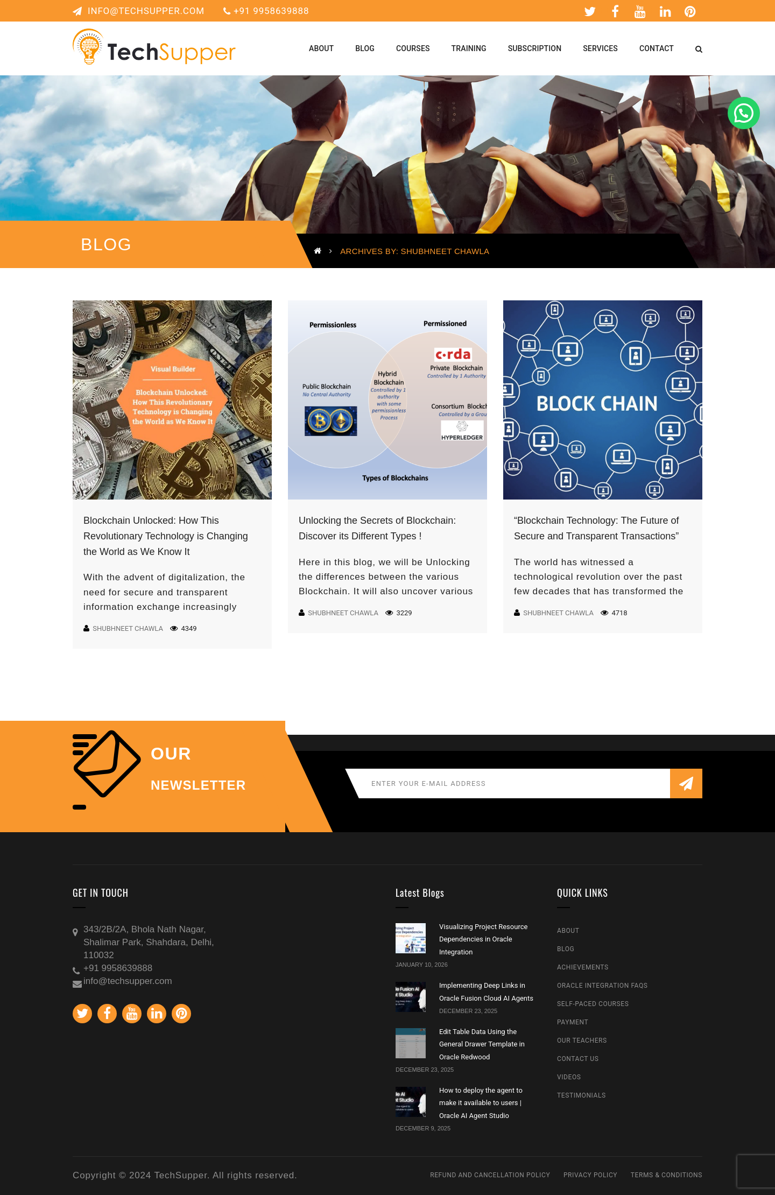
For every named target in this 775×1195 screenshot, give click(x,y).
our (171, 753)
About (568, 930)
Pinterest (690, 11)
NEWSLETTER (198, 785)
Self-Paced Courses (593, 1004)
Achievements (583, 967)
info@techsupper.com (139, 10)
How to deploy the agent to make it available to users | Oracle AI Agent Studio (481, 1103)
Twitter (590, 11)
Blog (565, 949)
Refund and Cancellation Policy (490, 1175)
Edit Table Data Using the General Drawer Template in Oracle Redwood (482, 1044)
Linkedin (666, 11)
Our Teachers (582, 1040)
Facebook (615, 11)
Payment (572, 1022)
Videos (569, 1077)
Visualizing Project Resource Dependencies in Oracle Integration (483, 939)
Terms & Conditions (666, 1175)
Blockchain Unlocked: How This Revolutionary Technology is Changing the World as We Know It (165, 536)
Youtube (640, 11)
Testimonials (581, 1095)
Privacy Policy (590, 1175)
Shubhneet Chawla (128, 628)
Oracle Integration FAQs (602, 985)
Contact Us (577, 1059)
